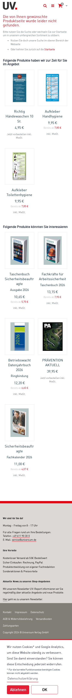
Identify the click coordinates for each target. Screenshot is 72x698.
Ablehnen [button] (18, 689)
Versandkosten (44, 618)
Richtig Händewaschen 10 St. (19, 116)
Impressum (21, 612)
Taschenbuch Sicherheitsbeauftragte (19, 282)
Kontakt (7, 612)
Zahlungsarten (11, 625)
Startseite (49, 49)
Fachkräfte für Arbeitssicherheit (52, 279)
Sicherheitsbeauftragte (19, 451)
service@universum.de (24, 539)
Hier (5, 599)
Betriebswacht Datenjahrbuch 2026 (19, 368)
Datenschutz (37, 612)
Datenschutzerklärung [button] (22, 678)
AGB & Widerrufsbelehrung (17, 618)
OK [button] (44, 689)
